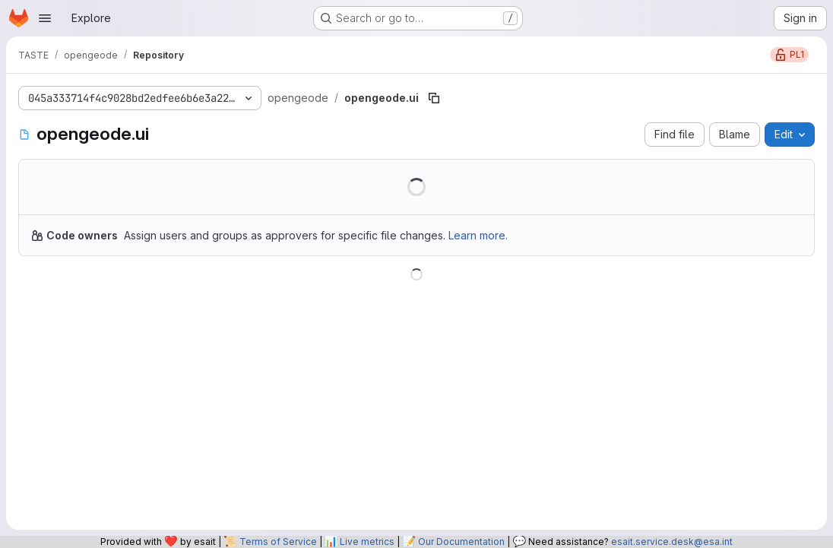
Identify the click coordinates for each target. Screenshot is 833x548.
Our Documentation (461, 541)
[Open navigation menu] (45, 18)
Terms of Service (278, 541)
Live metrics (367, 541)
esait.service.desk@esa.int (672, 541)
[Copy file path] (434, 98)
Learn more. (478, 235)
